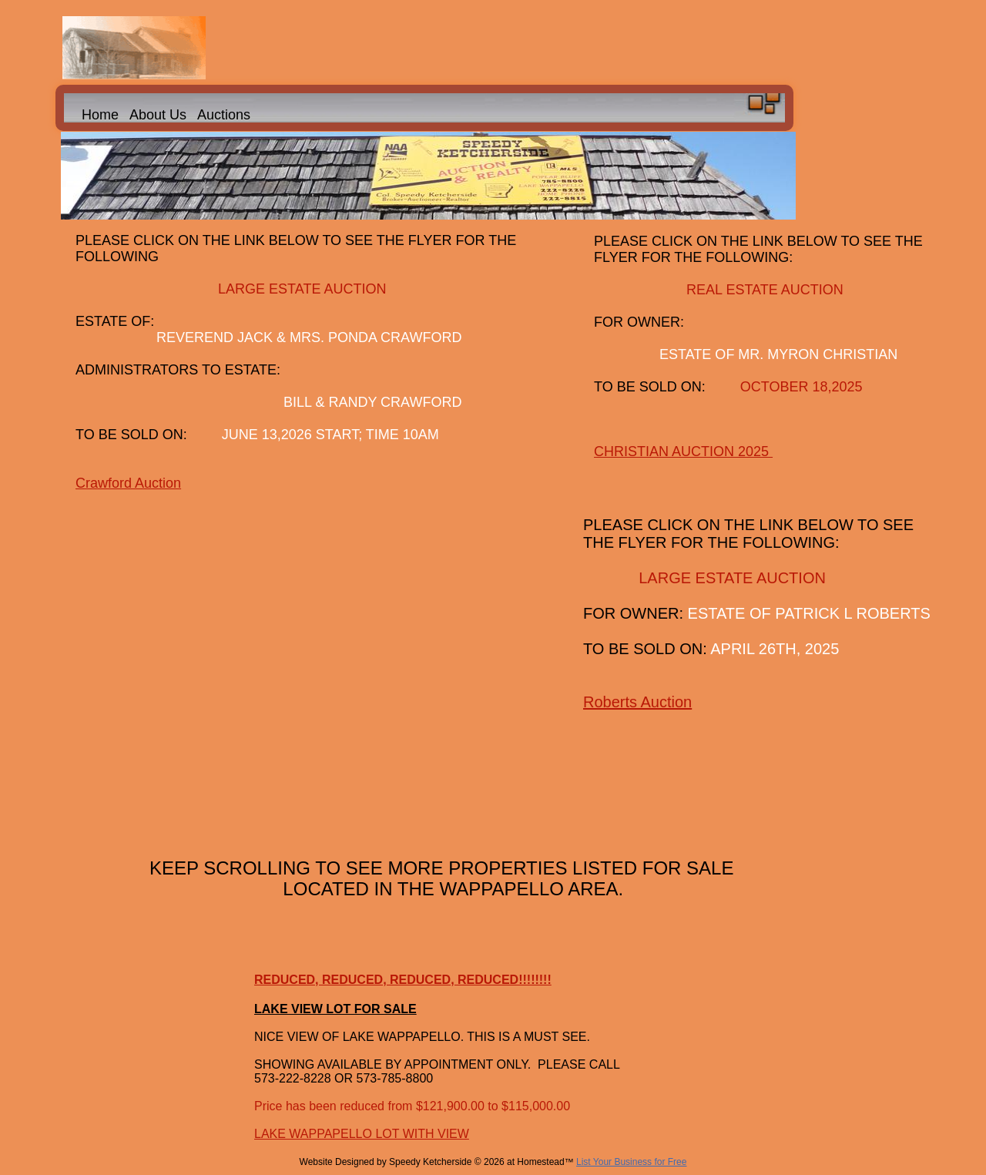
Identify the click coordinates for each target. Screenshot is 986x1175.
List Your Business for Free (631, 1162)
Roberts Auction (637, 701)
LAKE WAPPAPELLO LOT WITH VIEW (361, 1133)
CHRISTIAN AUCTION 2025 (683, 451)
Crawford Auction (128, 483)
